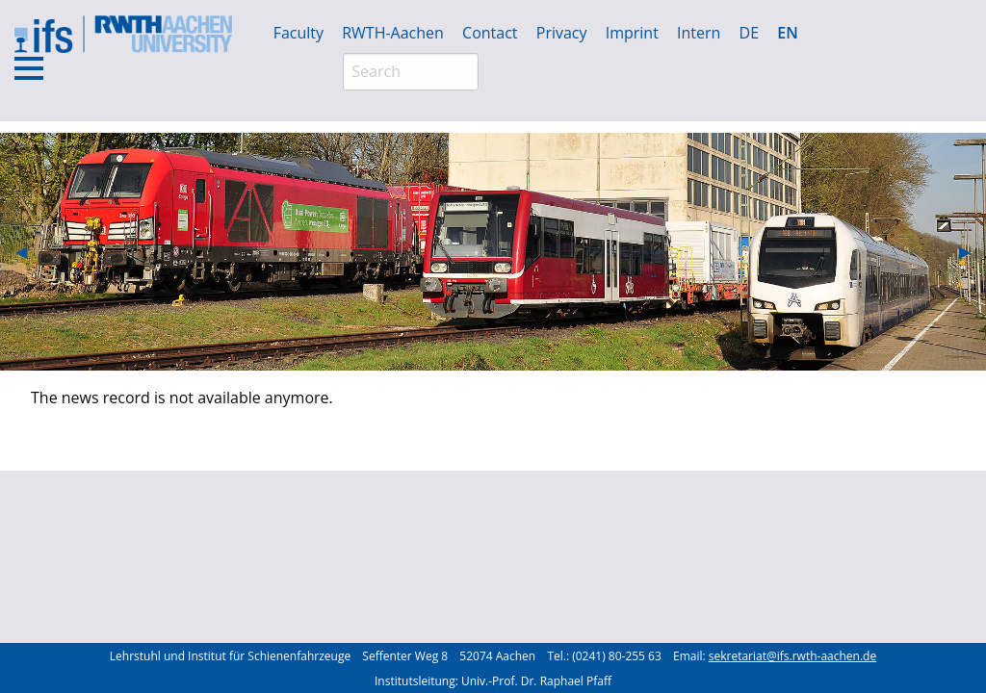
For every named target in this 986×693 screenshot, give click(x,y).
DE (750, 32)
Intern (698, 32)
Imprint (632, 32)
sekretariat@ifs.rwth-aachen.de (792, 656)
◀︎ (28, 251)
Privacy (561, 32)
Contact (489, 32)
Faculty (298, 32)
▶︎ (972, 251)
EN (787, 32)
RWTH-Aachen (393, 32)
